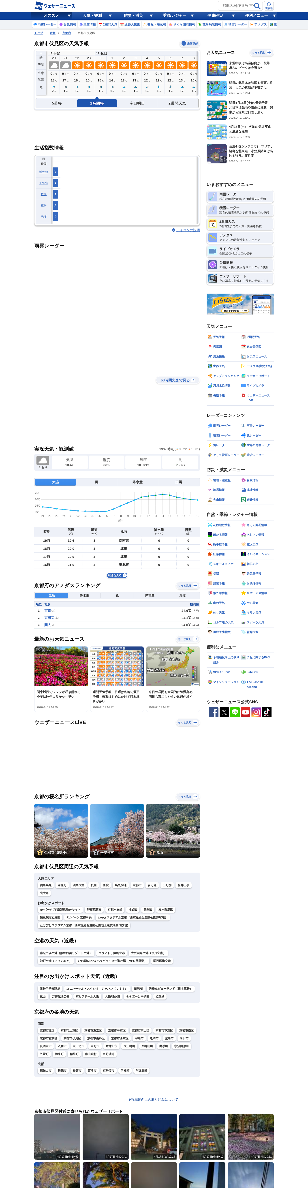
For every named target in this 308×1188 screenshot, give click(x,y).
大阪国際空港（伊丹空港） (148, 953)
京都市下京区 (164, 1030)
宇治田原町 (181, 1046)
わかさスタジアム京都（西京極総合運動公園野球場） (133, 917)
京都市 (137, 885)
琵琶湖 (138, 988)
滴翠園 (147, 909)
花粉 (44, 205)
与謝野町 (141, 1070)
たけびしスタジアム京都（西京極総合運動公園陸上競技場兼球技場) (84, 925)
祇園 (93, 885)
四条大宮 (78, 885)
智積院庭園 (94, 909)
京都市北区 (47, 1030)
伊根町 (125, 1070)
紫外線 (43, 171)
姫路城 (160, 996)
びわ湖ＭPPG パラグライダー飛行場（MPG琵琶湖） (112, 961)
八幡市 (62, 1046)
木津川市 (111, 1046)
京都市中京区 (117, 1030)
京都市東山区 (140, 1030)
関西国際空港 (162, 961)
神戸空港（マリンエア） (56, 961)
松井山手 (183, 885)
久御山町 (147, 1046)
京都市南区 (186, 1030)
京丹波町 (108, 1054)
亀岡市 (154, 1038)
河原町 (62, 885)
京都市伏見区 (72, 1038)
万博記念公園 (60, 996)
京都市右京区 (48, 1038)
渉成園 (132, 909)
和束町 (59, 1054)
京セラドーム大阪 (87, 996)
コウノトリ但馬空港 (111, 953)
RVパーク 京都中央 (79, 917)
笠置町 (44, 1054)
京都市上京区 (69, 1030)
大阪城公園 (112, 996)
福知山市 (45, 1070)
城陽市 (169, 1038)
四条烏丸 (45, 885)
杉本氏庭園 (165, 909)
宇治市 (139, 1038)
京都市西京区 (119, 1038)
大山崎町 (129, 1046)
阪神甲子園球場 (50, 988)
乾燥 (44, 194)
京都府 (66, 33)
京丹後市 (108, 1070)
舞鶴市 (62, 1070)
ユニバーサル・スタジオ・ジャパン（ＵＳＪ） (97, 988)
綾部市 (77, 1070)
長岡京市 (45, 1046)
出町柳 (167, 885)
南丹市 (95, 1046)
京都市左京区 (93, 1030)
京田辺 (49, 617)
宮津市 (92, 1070)
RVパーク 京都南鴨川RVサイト (60, 909)
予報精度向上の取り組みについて (153, 1099)
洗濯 (44, 216)
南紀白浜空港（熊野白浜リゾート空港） (66, 953)
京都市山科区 (96, 1038)
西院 (106, 885)
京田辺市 (78, 1046)
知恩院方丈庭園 (50, 917)
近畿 (53, 33)
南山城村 (90, 1054)
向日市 (184, 1038)
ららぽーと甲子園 (137, 996)
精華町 (74, 1054)
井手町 (163, 1046)
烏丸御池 (120, 885)
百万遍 (152, 885)
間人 (47, 625)
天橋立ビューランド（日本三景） (170, 988)
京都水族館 (115, 909)
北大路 (44, 893)
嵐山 (43, 996)
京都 (47, 610)
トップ (38, 33)
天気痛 (43, 183)
